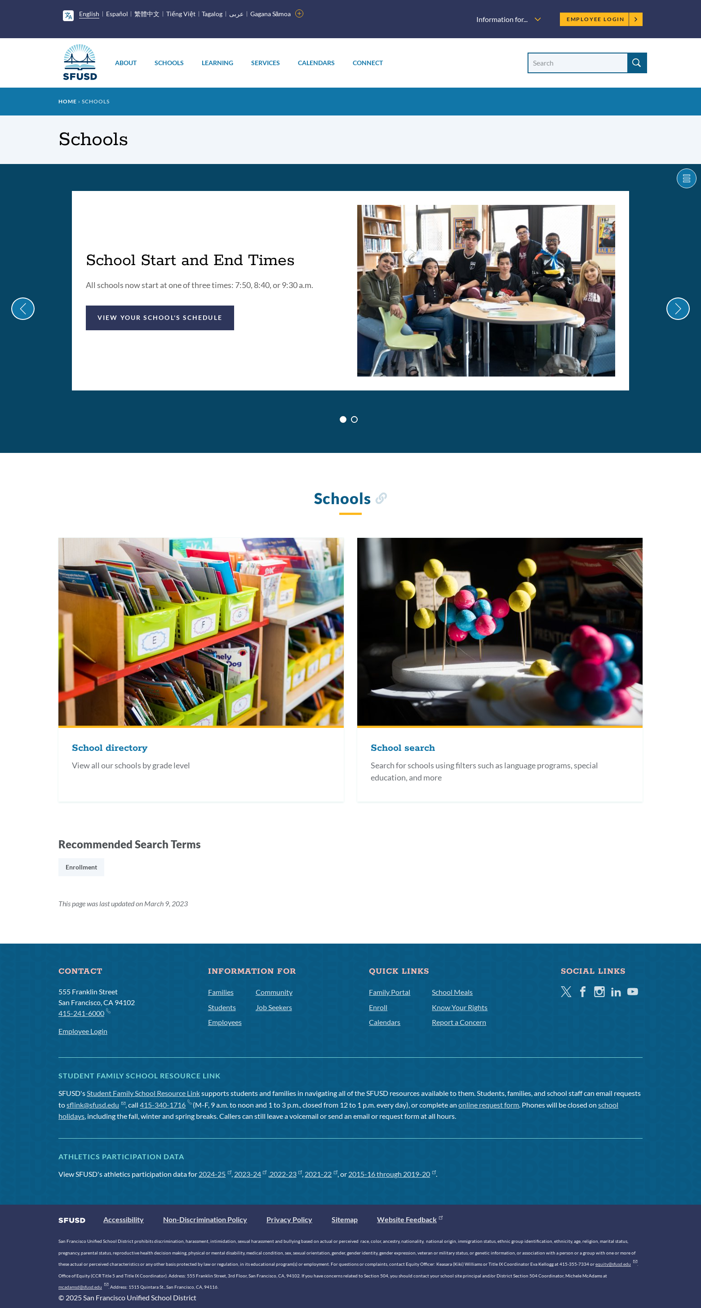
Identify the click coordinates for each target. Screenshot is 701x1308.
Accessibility (123, 1219)
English (89, 14)
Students (222, 1007)
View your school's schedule (160, 317)
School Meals (452, 992)
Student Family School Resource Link (143, 1093)
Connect (368, 63)
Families (221, 992)
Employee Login (602, 19)
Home (67, 101)
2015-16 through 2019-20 (392, 1174)
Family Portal (389, 992)
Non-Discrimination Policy (205, 1219)
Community (274, 992)
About (126, 63)
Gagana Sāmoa (270, 14)
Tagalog (212, 14)
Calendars (316, 63)
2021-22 (321, 1174)
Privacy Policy (289, 1219)
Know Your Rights (460, 1007)
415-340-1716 (165, 1104)
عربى (236, 14)
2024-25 (215, 1174)
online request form (488, 1104)
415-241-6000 (84, 1012)
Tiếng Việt (180, 14)
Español (117, 14)
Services (265, 63)
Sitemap (345, 1219)
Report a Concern (459, 1022)
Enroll (378, 1007)
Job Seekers (274, 1007)
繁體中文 (147, 14)
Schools (169, 63)
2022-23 (286, 1174)
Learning (217, 63)
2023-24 (250, 1174)
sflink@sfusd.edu (96, 1104)
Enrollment (81, 867)
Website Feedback (410, 1219)
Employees (225, 1022)
